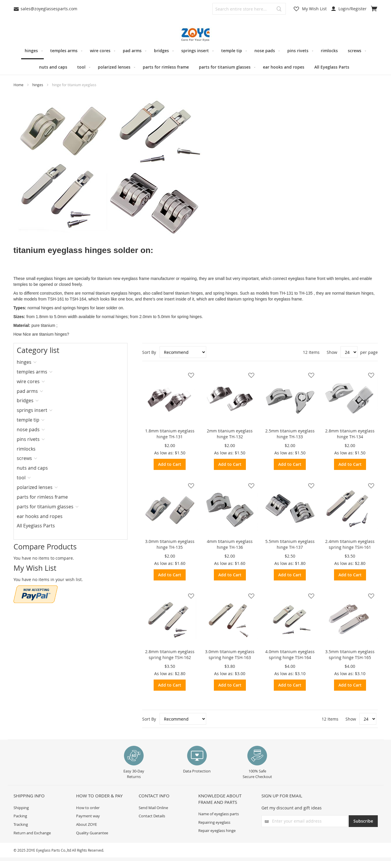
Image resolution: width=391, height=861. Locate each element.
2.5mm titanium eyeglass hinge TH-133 (290, 433)
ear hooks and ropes (40, 516)
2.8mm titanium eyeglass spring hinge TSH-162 (169, 654)
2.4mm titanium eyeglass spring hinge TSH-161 (350, 544)
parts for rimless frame (42, 497)
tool (21, 477)
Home (19, 84)
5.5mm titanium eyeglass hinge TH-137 (290, 544)
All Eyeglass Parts (36, 525)
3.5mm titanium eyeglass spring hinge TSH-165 (350, 654)
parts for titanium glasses (45, 506)
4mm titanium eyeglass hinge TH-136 (230, 544)
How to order (88, 807)
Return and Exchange (32, 832)
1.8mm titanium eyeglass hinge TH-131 (169, 433)
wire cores (28, 381)
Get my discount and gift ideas (291, 808)
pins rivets (28, 439)
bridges (25, 400)
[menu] (195, 59)
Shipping (21, 807)
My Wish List (314, 8)
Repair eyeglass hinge (217, 830)
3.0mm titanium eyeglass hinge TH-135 (169, 544)
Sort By (149, 352)
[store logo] (196, 35)
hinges (38, 84)
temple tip (28, 420)
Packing (20, 815)
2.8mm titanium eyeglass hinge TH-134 (350, 433)
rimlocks (26, 449)
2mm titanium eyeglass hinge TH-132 (230, 433)
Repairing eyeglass (214, 822)
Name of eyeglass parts (218, 813)
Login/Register (349, 8)
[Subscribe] (363, 821)
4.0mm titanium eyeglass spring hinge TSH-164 (290, 654)
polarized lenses (35, 487)
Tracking (21, 824)
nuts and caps (32, 468)
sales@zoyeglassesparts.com (45, 8)
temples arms (32, 371)
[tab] (36, 362)
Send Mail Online (153, 807)
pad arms (27, 391)
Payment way (88, 815)
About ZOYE (86, 824)
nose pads (28, 429)
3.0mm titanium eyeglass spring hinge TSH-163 (229, 654)
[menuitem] (32, 51)
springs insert (32, 410)
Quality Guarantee (92, 832)
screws (24, 458)
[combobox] (249, 9)
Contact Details (152, 815)
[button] (189, 375)
